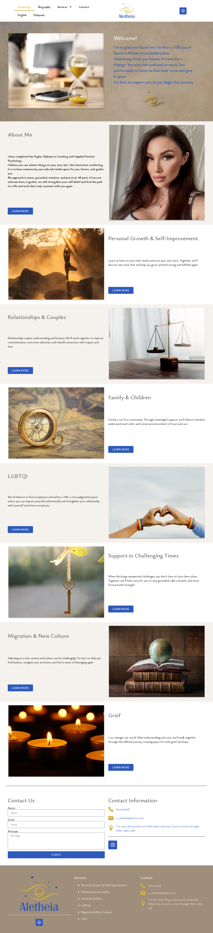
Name (11, 808)
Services (64, 7)
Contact (84, 7)
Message (13, 831)
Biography (44, 7)
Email (11, 819)
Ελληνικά (39, 15)
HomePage (24, 7)
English (22, 15)
